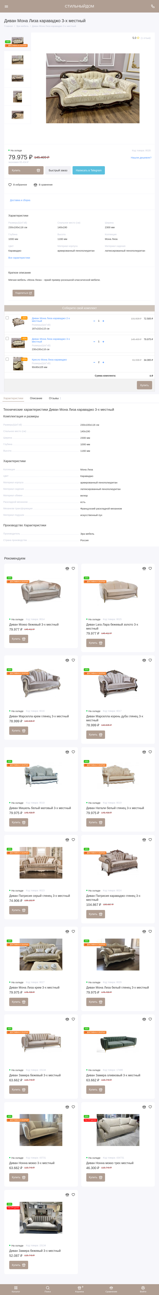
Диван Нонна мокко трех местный (110, 1163)
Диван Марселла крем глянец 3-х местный (39, 716)
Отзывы (54, 398)
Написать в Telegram (89, 170)
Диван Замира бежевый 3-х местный (35, 1075)
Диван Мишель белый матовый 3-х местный (40, 808)
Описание (36, 398)
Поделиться (23, 293)
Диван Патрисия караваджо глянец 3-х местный (113, 897)
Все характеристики (19, 257)
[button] (11, 134)
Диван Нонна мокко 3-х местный (31, 1163)
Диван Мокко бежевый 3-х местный (34, 624)
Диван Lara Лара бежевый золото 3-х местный (112, 626)
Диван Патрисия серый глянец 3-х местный (39, 895)
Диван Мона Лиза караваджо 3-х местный (51, 340)
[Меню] (6, 6)
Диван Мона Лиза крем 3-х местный (34, 987)
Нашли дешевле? (141, 157)
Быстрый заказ (58, 170)
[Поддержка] (152, 6)
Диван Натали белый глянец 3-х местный (115, 808)
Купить (144, 385)
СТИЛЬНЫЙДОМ (79, 6)
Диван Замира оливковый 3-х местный (113, 1075)
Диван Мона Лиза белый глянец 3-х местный (117, 987)
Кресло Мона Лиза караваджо (49, 359)
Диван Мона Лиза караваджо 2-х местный (51, 319)
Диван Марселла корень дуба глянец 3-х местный (114, 718)
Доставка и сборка (20, 200)
